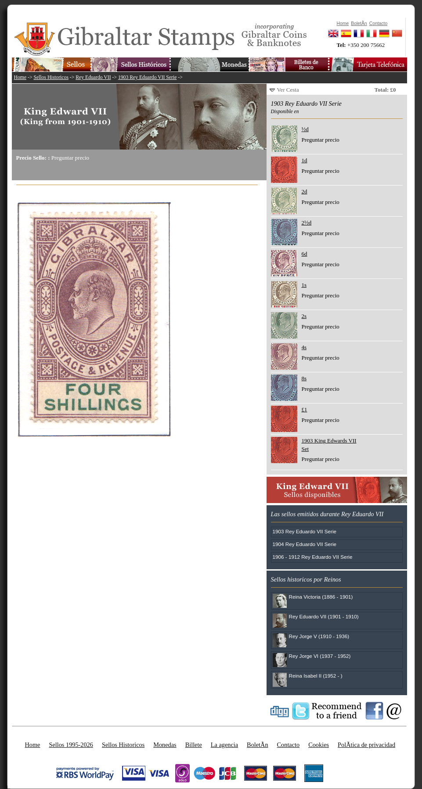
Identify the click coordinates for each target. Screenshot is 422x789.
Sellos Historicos (51, 77)
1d (304, 160)
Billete (193, 744)
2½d (307, 222)
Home (20, 77)
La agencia (224, 744)
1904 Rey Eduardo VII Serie (305, 544)
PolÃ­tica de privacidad (366, 744)
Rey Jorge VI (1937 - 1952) (320, 656)
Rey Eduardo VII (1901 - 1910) (324, 616)
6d (304, 253)
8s (304, 378)
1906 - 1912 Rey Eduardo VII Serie (313, 557)
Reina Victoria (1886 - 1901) (321, 597)
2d (304, 191)
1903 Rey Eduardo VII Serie (147, 77)
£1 (304, 409)
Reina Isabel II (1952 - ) (316, 675)
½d (305, 129)
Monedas (164, 744)
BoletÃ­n (257, 744)
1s (304, 285)
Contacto (288, 744)
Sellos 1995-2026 (71, 744)
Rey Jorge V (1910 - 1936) (319, 636)
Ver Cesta (288, 89)
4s (304, 347)
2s (304, 316)
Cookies (318, 744)
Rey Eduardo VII (93, 77)
